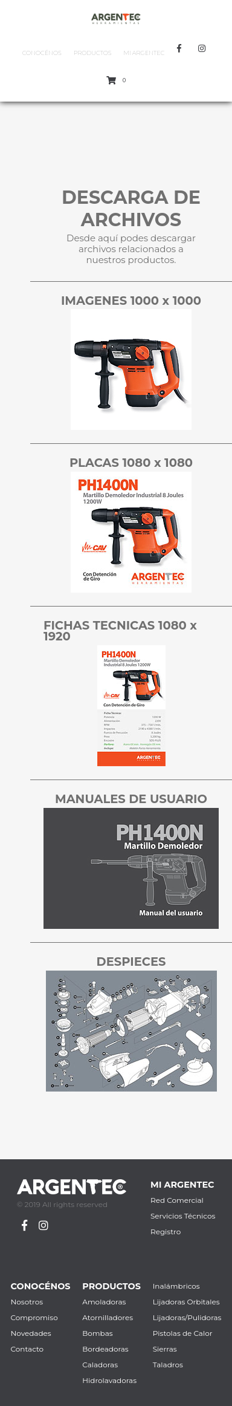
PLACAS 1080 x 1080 (131, 462)
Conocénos (42, 53)
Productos (93, 53)
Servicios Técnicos (182, 1215)
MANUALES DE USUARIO (131, 799)
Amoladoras (104, 1301)
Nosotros (27, 1301)
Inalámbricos (176, 1285)
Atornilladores (107, 1317)
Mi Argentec (143, 53)
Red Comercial (177, 1200)
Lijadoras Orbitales (186, 1301)
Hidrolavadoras (109, 1380)
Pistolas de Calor (183, 1333)
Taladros (168, 1364)
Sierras (165, 1348)
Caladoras (100, 1364)
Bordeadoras (105, 1348)
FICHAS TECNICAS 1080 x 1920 (120, 630)
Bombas (97, 1333)
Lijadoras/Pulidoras (187, 1317)
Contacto (27, 1348)
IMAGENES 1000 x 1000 (131, 300)
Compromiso (34, 1317)
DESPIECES (131, 961)
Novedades (31, 1333)
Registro (165, 1231)
